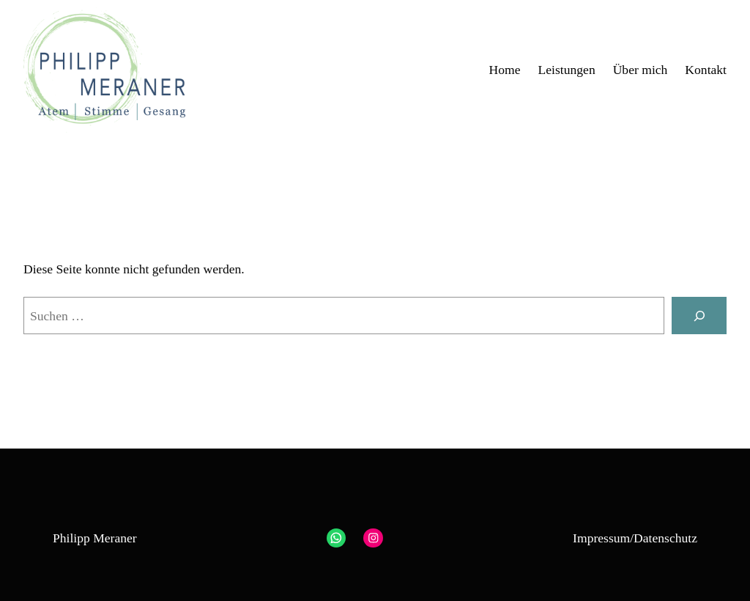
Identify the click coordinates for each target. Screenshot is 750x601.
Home (505, 69)
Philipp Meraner (95, 538)
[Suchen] (699, 315)
